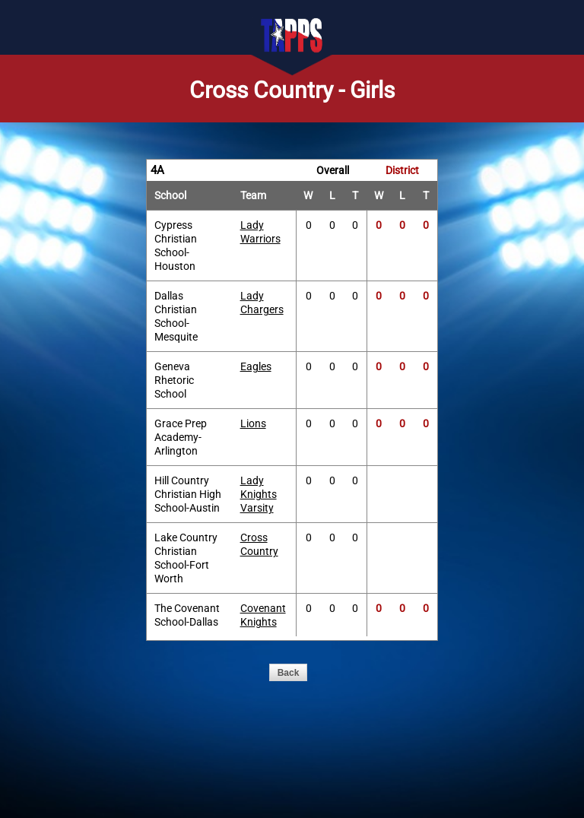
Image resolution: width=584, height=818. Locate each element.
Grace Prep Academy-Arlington (180, 437)
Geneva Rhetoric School (174, 380)
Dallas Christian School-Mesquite (176, 316)
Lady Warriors (260, 232)
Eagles (255, 366)
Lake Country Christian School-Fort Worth (185, 558)
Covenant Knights (263, 615)
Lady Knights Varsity (258, 494)
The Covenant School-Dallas (187, 615)
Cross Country (259, 544)
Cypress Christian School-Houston (175, 245)
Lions (253, 423)
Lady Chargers (262, 302)
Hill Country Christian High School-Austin (187, 494)
